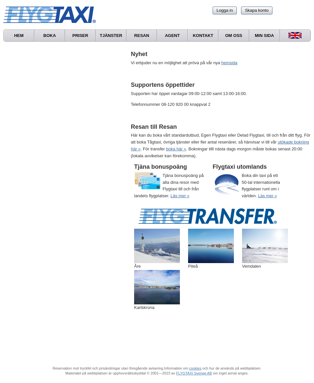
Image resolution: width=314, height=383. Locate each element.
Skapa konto (257, 10)
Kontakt (203, 35)
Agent (172, 35)
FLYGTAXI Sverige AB (194, 373)
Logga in (225, 10)
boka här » (176, 148)
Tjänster (111, 35)
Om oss (233, 35)
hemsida (229, 62)
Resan (141, 35)
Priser (80, 35)
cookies (195, 368)
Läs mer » (179, 195)
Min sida (264, 35)
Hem (19, 35)
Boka (50, 35)
